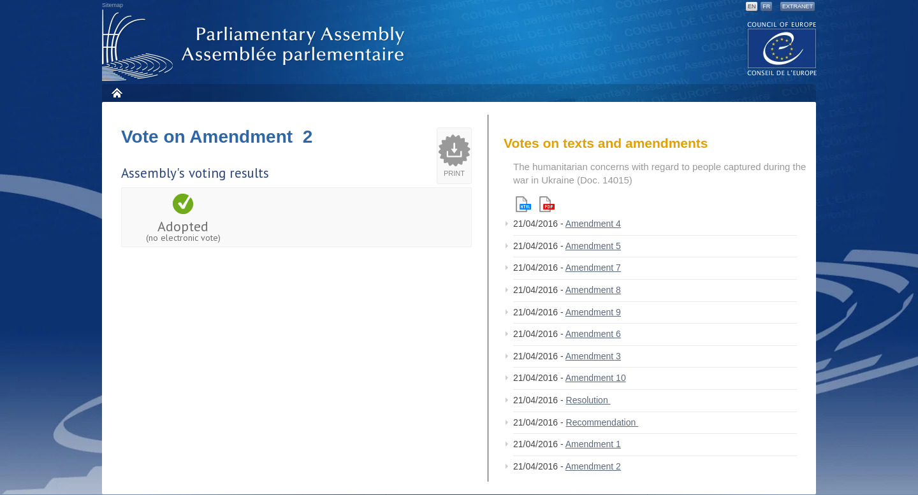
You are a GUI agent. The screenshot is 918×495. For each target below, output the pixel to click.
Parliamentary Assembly (255, 46)
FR (766, 6)
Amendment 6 (593, 334)
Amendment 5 (593, 246)
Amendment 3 (593, 356)
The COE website (782, 48)
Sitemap (112, 5)
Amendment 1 (593, 444)
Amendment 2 (593, 466)
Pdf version (547, 204)
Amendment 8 (593, 290)
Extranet (797, 6)
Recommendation (602, 422)
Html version (523, 204)
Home (116, 92)
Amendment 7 (593, 267)
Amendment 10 (595, 378)
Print (454, 173)
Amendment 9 (593, 312)
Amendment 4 (593, 224)
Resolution (588, 400)
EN (752, 6)
